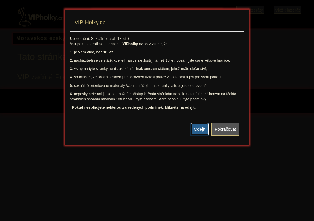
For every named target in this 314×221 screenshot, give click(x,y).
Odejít (199, 129)
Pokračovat (225, 129)
